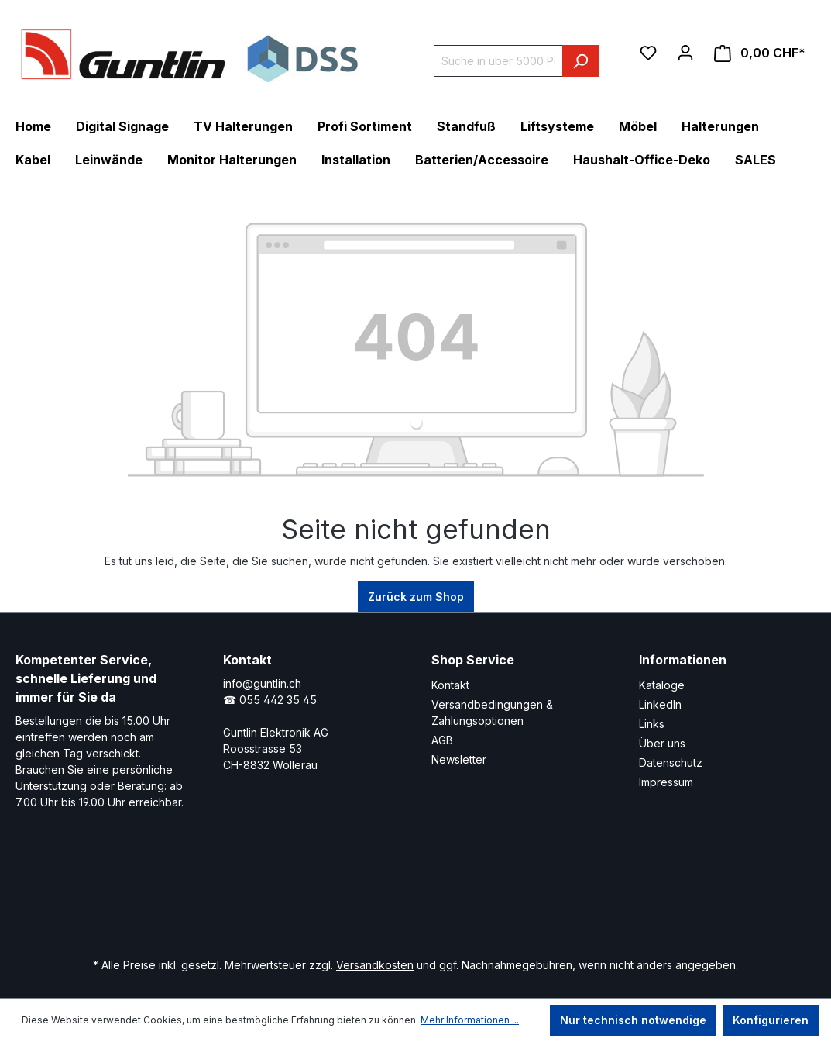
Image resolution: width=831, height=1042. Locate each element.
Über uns (662, 743)
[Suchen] (580, 61)
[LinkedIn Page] (355, 898)
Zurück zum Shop (416, 596)
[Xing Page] (402, 898)
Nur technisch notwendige (633, 1019)
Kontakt (450, 685)
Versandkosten (375, 964)
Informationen (682, 660)
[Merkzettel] (648, 52)
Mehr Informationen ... (470, 1020)
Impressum (666, 781)
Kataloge (662, 685)
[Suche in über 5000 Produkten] (498, 61)
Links (651, 723)
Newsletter (458, 759)
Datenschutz (670, 762)
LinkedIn (660, 704)
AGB (442, 740)
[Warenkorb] (760, 53)
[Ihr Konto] (685, 52)
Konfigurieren (771, 1019)
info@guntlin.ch (262, 683)
